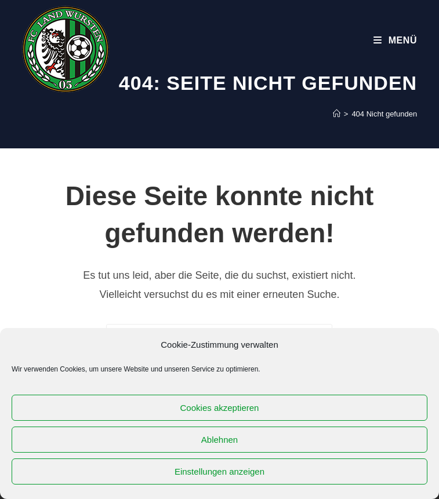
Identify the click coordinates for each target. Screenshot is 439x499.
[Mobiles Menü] (395, 40)
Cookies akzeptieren (219, 408)
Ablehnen (219, 440)
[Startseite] (336, 114)
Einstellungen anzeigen (219, 471)
